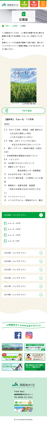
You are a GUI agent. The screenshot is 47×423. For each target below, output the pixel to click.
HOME (7, 26)
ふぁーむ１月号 (13, 241)
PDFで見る (27, 110)
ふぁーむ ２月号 (14, 235)
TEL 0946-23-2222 (23, 397)
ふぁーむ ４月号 (14, 223)
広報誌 (14, 26)
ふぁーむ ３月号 (14, 229)
